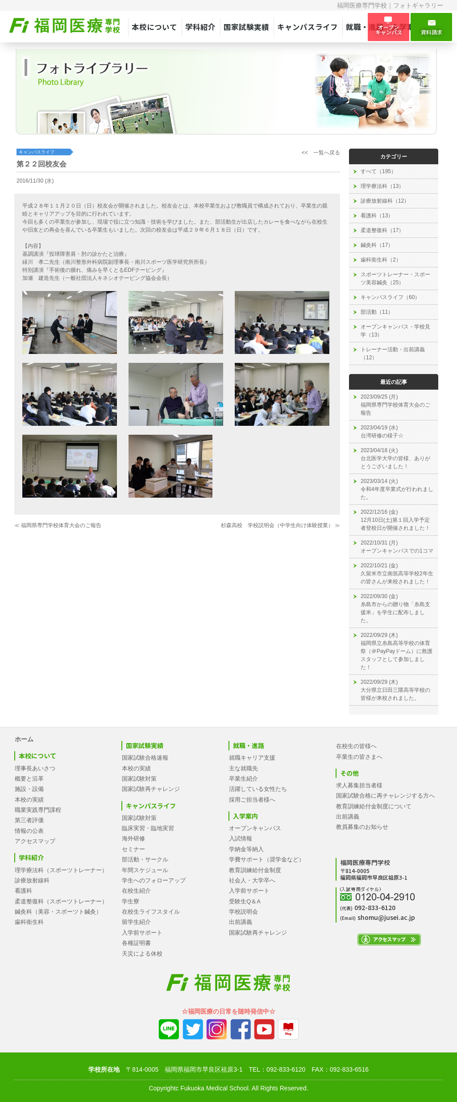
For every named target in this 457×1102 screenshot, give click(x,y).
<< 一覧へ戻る (321, 153)
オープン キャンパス (388, 26)
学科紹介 (200, 26)
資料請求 (431, 27)
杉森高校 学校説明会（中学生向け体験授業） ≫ (280, 525)
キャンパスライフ (307, 26)
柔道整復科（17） (382, 230)
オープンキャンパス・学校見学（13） (395, 331)
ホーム (24, 739)
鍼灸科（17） (377, 245)
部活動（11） (377, 312)
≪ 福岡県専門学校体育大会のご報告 (57, 525)
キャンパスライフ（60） (390, 297)
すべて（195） (378, 171)
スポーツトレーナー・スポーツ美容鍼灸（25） (395, 278)
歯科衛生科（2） (381, 260)
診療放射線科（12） (385, 201)
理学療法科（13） (382, 186)
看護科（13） (377, 215)
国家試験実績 (246, 26)
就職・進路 (365, 26)
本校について (154, 26)
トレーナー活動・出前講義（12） (393, 353)
